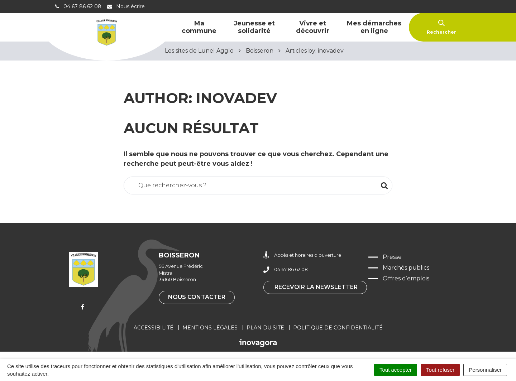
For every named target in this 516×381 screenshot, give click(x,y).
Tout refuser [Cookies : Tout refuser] (440, 370)
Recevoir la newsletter (316, 287)
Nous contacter (196, 297)
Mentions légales (210, 327)
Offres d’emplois (406, 278)
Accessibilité (153, 327)
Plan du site (265, 327)
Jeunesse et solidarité (254, 27)
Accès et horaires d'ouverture (302, 255)
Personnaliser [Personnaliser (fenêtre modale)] (485, 370)
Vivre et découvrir (312, 27)
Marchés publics (406, 267)
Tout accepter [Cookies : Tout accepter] (395, 370)
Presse (392, 257)
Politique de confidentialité (338, 327)
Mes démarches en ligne (374, 27)
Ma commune (199, 27)
